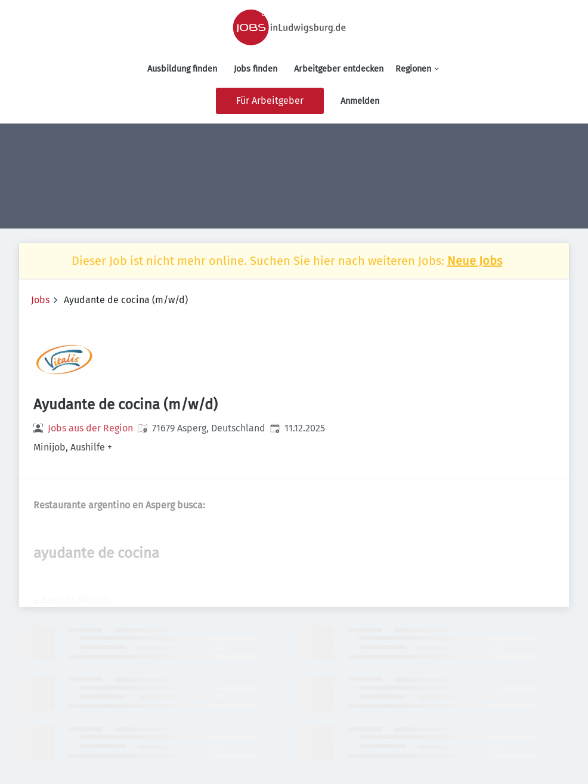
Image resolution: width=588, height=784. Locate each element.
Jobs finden (255, 69)
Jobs (40, 299)
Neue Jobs (474, 261)
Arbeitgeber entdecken (338, 69)
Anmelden (360, 101)
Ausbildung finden (182, 69)
